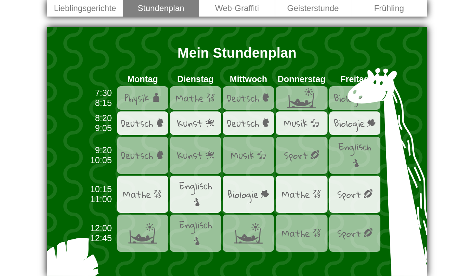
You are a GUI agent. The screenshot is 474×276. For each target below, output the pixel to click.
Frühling (389, 8)
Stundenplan (161, 8)
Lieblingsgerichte (85, 8)
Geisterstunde (313, 8)
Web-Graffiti (237, 8)
